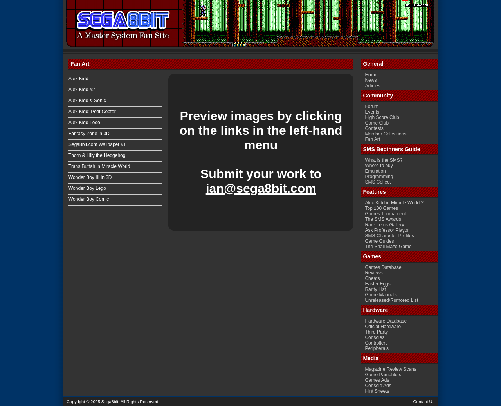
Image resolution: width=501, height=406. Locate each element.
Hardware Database (386, 321)
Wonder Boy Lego (87, 188)
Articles (372, 85)
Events (372, 112)
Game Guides (379, 241)
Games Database (383, 267)
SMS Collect (378, 182)
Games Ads (377, 380)
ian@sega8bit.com (261, 188)
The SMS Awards (383, 219)
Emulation (375, 171)
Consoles (374, 337)
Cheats (372, 278)
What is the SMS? (383, 160)
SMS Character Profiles (389, 235)
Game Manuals (380, 295)
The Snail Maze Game (388, 246)
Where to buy (379, 165)
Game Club (377, 123)
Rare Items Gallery (384, 224)
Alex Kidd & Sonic (87, 100)
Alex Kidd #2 (81, 89)
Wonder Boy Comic (88, 199)
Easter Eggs (377, 284)
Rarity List (375, 289)
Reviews (373, 273)
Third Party (376, 332)
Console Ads (378, 385)
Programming (379, 176)
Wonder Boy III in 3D (90, 177)
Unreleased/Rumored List (391, 300)
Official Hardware (383, 326)
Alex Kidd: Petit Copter (92, 111)
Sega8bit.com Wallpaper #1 (97, 144)
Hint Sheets (377, 391)
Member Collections (385, 134)
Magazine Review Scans (390, 369)
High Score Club (382, 117)
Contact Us (423, 401)
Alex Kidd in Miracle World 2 (394, 203)
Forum (371, 106)
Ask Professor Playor (387, 230)
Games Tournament (385, 214)
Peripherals (377, 348)
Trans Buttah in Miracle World (99, 166)
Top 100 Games (381, 208)
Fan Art (372, 139)
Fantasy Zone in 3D (89, 133)
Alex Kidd (78, 78)
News (371, 80)
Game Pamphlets (383, 374)
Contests (374, 128)
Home (371, 75)
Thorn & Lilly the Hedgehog (96, 155)
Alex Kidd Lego (84, 122)
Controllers (376, 343)
